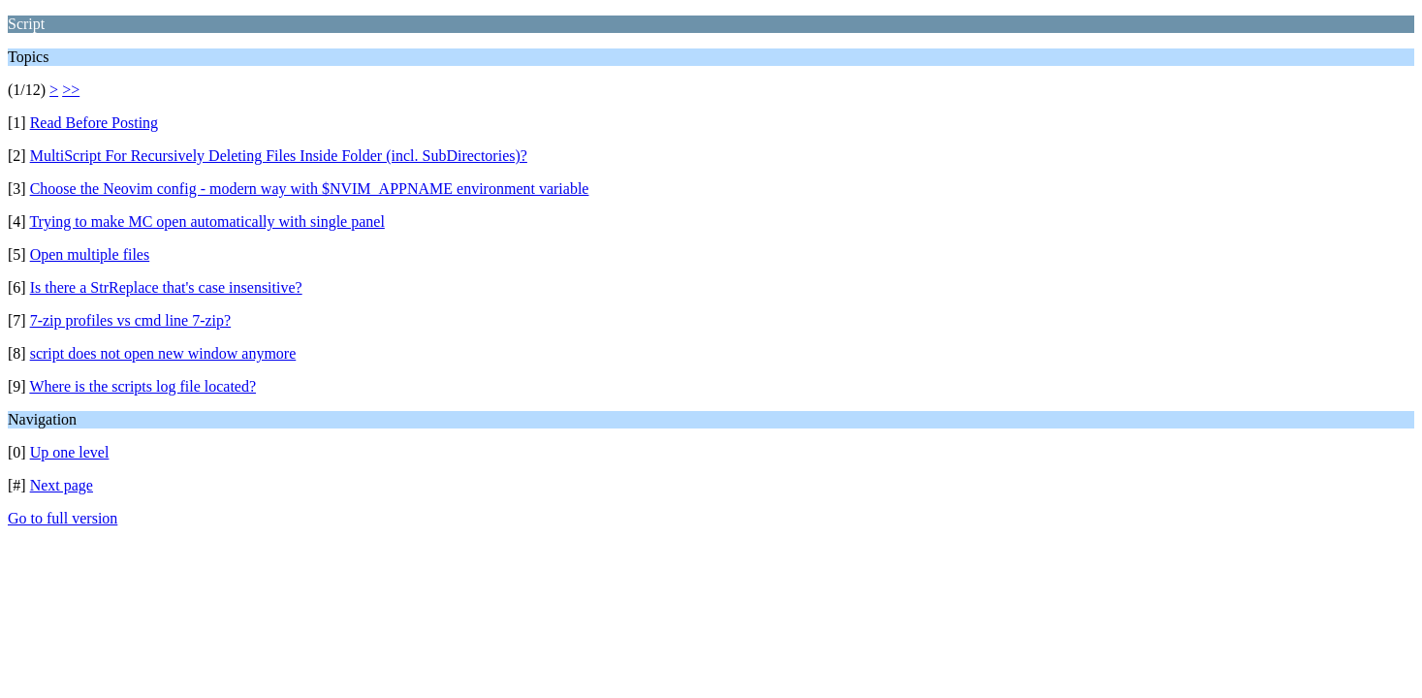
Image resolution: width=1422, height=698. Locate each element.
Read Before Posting (94, 122)
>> (70, 89)
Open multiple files (90, 254)
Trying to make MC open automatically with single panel (206, 221)
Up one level (70, 452)
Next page (61, 485)
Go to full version (62, 518)
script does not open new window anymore (163, 353)
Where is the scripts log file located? (142, 386)
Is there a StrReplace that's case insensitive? (166, 287)
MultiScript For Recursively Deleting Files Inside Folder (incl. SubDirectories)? (278, 155)
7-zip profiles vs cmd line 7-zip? (131, 320)
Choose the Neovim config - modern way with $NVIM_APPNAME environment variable (309, 188)
